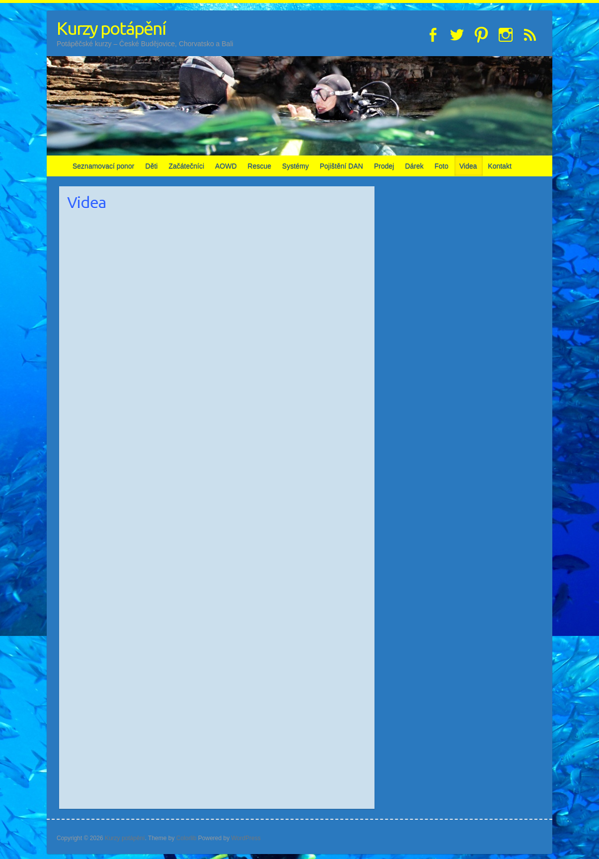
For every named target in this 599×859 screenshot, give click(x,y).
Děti (152, 166)
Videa (468, 166)
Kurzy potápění (111, 28)
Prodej (384, 166)
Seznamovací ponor (104, 166)
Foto (442, 166)
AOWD (226, 166)
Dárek (414, 166)
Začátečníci (186, 166)
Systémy (295, 166)
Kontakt (499, 166)
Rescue (259, 166)
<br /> (292, 650)
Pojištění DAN (341, 166)
